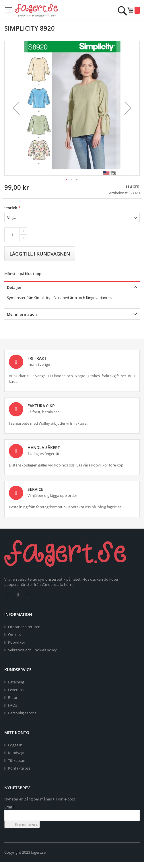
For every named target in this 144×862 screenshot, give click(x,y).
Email (9, 807)
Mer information (22, 314)
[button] (16, 108)
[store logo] (36, 10)
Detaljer (14, 287)
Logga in (15, 745)
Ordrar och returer (24, 626)
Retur (12, 697)
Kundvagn (17, 752)
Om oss (14, 634)
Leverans (16, 689)
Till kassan (16, 760)
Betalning (16, 682)
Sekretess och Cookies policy (32, 650)
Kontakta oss (19, 768)
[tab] (72, 286)
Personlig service (22, 712)
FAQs (12, 705)
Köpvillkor (16, 642)
